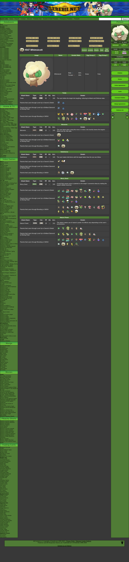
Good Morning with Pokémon (7, 146)
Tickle (22, 98)
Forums (17, 19)
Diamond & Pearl (4, 257)
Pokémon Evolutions (5, 138)
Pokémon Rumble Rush (6, 207)
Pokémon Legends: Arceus (7, 184)
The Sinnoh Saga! (4, 119)
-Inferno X (2, 509)
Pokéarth (76, 19)
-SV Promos (3, 496)
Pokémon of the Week (5, 73)
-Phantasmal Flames (5, 461)
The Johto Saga (4, 115)
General (84, 50)
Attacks (96, 50)
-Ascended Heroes (5, 460)
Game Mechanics (4, 71)
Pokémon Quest (4, 211)
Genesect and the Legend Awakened (6, 401)
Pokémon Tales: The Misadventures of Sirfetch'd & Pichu (7, 153)
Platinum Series (4, 362)
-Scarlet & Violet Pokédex (6, 43)
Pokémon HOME (4, 185)
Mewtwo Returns (4, 381)
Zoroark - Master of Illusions (7, 394)
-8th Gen (2, 77)
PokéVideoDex (4, 145)
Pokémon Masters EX (5, 174)
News (1, 24)
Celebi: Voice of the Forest (6, 382)
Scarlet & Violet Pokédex (50, 19)
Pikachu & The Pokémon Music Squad (8, 442)
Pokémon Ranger (4, 293)
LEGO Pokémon (4, 92)
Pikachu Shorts (9, 419)
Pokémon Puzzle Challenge (7, 307)
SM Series (2, 369)
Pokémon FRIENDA (5, 341)
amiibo (2, 334)
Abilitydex (2, 63)
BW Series (3, 364)
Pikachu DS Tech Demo (6, 296)
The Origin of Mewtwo (5, 375)
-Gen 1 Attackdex (4, 48)
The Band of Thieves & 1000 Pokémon (7, 223)
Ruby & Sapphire (4, 281)
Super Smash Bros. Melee (6, 309)
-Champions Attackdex (5, 59)
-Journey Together (4, 467)
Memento (23, 130)
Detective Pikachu (4, 209)
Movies (9, 372)
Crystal (2, 304)
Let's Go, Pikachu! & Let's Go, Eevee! (7, 202)
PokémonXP (3, 83)
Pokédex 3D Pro (4, 250)
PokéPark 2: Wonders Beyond (7, 246)
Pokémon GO (3, 171)
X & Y (1, 214)
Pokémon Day (3, 90)
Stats (101, 50)
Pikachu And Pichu (5, 423)
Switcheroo (23, 157)
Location (90, 50)
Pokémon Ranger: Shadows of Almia (7, 273)
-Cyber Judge (3, 529)
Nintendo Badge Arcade (6, 235)
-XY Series (3, 486)
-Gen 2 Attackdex (4, 49)
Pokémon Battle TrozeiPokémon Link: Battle (8, 219)
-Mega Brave (3, 510)
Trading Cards (9, 445)
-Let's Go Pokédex (4, 37)
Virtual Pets (3, 333)
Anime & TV (9, 106)
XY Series (2, 367)
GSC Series (3, 356)
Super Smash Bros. (5, 322)
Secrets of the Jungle (5, 413)
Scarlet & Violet (4, 165)
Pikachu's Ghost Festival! (6, 430)
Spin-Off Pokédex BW (5, 67)
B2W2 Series (3, 366)
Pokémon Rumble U (5, 242)
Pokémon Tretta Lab (5, 241)
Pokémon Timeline (4, 80)
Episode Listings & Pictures (7, 108)
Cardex (2, 68)
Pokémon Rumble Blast (6, 247)
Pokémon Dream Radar (6, 240)
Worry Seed (23, 184)
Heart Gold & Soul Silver (6, 260)
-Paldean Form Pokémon (6, 104)
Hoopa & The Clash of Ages (7, 406)
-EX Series (3, 490)
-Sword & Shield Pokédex (6, 38)
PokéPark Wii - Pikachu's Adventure (6, 267)
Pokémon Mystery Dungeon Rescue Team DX (7, 190)
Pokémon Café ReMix (5, 173)
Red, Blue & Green (5, 312)
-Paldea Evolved (4, 481)
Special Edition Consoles (6, 329)
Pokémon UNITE (4, 175)
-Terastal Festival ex (5, 519)
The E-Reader (3, 299)
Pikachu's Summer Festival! (7, 428)
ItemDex (2, 61)
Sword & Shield (4, 181)
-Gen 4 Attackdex (4, 52)
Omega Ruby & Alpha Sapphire (8, 216)
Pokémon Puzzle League (6, 314)
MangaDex (3, 347)
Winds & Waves (4, 163)
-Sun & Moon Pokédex (5, 35)
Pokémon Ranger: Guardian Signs (8, 261)
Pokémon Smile (4, 192)
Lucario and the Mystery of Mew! (8, 387)
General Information (5, 345)
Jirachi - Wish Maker (5, 384)
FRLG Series (3, 358)
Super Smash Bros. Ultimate (7, 212)
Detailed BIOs (3, 349)
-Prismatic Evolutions (5, 468)
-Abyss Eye (3, 504)
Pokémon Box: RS (4, 290)
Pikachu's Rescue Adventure (7, 422)
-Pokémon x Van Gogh (5, 89)
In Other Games (4, 327)
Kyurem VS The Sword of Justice (8, 398)
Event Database (4, 100)
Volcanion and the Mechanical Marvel (7, 408)
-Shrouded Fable (4, 472)
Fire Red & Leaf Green (6, 283)
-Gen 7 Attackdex (4, 56)
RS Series (2, 357)
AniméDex (2, 110)
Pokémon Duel (4, 232)
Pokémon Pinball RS (5, 291)
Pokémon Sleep (4, 176)
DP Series (2, 361)
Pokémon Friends (4, 170)
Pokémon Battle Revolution (7, 269)
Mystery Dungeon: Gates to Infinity (9, 243)
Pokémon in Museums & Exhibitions (6, 87)
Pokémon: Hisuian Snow (6, 139)
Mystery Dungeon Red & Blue (7, 294)
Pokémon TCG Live (5, 197)
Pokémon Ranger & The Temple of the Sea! (9, 389)
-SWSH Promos (4, 497)
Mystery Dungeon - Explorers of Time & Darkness (8, 276)
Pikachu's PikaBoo (4, 424)
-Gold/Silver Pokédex (5, 29)
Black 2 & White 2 (4, 238)
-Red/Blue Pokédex (5, 28)
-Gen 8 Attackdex (4, 57)
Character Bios (4, 111)
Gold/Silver (3, 303)
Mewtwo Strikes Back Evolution (8, 412)
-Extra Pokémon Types (6, 449)
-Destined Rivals (4, 466)
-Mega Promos (4, 495)
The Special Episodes (5, 130)
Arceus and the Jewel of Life (7, 393)
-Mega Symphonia (4, 511)
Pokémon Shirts (4, 94)
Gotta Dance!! (3, 427)
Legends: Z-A (3, 166)
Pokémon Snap (4, 315)
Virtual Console (4, 328)
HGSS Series (3, 363)
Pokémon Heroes (4, 383)
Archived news (4, 25)
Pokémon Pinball (4, 317)
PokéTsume (3, 156)
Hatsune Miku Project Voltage (7, 85)
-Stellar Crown (3, 471)
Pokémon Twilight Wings (6, 136)
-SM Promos (3, 499)
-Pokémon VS (3, 532)
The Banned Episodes (5, 131)
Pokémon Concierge (5, 150)
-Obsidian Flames (4, 480)
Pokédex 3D (3, 248)
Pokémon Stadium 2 (5, 305)
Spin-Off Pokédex (4, 65)
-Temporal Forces (4, 475)
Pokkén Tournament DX (6, 208)
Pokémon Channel (4, 289)
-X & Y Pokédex (4, 34)
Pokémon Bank (4, 217)
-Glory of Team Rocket (5, 515)
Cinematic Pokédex (5, 70)
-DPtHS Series (4, 489)
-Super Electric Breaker (6, 520)
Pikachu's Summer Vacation (7, 421)
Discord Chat (3, 97)
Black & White (3, 237)
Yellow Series (3, 354)
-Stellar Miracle (4, 523)
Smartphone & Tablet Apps (6, 332)
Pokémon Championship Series (8, 82)
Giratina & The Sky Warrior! (7, 392)
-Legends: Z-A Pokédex (6, 44)
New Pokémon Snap (5, 194)
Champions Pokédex (66, 19)
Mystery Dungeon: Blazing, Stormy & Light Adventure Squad (9, 264)
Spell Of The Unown (5, 379)
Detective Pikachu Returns (6, 178)
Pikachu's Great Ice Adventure (7, 433)
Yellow (1, 313)
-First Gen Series (4, 492)
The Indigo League (5, 112)
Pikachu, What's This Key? (7, 440)
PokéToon (2, 141)
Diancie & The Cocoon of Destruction (6, 404)
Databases (9, 22)
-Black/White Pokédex (5, 33)
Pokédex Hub (37, 19)
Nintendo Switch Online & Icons (8, 336)
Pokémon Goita (4, 338)
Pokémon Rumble (4, 262)
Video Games (9, 159)
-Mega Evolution (4, 462)
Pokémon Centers (4, 81)
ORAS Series (3, 368)
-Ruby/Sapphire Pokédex (6, 30)
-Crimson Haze (4, 527)
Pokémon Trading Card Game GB (8, 320)
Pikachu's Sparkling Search (7, 435)
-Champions (3, 75)
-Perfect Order (3, 458)
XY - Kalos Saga (4, 121)
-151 (1, 479)
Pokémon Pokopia (4, 169)
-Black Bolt (3, 463)
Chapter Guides (4, 350)
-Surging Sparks (4, 470)
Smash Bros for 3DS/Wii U (6, 233)
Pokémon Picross (4, 228)
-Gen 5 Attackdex (4, 53)
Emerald (2, 284)
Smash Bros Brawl (4, 279)
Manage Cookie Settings (83, 541)
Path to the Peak (4, 143)
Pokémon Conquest (5, 245)
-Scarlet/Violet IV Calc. (5, 72)
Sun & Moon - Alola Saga (6, 122)
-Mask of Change (4, 525)
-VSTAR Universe (4, 530)
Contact (23, 19)
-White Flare (3, 465)
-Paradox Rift (3, 477)
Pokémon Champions (5, 168)
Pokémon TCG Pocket (5, 179)
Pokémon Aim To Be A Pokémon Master (8, 126)
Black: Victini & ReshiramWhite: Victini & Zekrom (8, 396)
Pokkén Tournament (5, 231)
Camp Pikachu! (4, 426)
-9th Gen (2, 76)
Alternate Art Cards (5, 453)
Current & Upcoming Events (7, 99)
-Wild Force (3, 528)
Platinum (2, 259)
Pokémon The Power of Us (7, 411)
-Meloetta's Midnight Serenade (7, 399)
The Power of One (4, 378)
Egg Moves (107, 49)
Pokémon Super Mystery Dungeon (9, 227)
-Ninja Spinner (3, 505)
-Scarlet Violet (3, 482)
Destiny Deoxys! (4, 386)
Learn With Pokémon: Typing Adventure (7, 252)
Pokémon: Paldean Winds (6, 140)
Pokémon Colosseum (5, 285)
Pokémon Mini (3, 308)
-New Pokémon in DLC (6, 102)
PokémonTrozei (4, 295)
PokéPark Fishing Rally (6, 298)
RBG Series (3, 353)
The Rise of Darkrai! (5, 391)
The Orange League (5, 114)
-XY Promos (3, 500)
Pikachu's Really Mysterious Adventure (7, 437)
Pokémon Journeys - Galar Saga (8, 124)
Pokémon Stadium (4, 319)
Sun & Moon (3, 199)
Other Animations (4, 148)
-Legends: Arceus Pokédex (7, 41)
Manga (9, 343)
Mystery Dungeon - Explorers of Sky (8, 271)
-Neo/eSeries (3, 491)
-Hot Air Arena (3, 516)
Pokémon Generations (5, 135)
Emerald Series (4, 359)
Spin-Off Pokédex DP (5, 66)
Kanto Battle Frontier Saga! (7, 117)
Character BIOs (4, 348)
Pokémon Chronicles (5, 129)
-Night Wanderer (4, 524)
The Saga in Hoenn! (5, 116)
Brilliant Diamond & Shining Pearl (8, 183)
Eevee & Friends (4, 438)
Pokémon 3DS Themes (6, 331)
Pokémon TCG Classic (6, 456)
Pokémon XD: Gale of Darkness (8, 286)
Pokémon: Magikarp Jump (6, 205)
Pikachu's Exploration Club (7, 432)
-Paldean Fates (4, 476)
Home (11, 19)
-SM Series (3, 485)
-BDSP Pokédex (4, 39)
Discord (29, 19)
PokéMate (2, 300)
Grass (87, 74)
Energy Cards (3, 452)
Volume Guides (4, 352)
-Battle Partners (4, 518)
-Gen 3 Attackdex (4, 51)
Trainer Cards (3, 451)
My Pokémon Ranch (5, 277)
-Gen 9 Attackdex (4, 58)
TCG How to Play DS (5, 253)
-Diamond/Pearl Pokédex (6, 32)
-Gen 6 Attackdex (4, 54)
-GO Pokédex (3, 42)
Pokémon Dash (4, 288)
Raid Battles (3, 455)
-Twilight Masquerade (5, 473)
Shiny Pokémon (4, 132)
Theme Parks (3, 95)
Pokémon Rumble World (6, 226)
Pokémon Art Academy (6, 221)
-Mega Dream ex (4, 508)
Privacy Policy (70, 541)
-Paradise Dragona (5, 521)
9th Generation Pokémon (6, 101)
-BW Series (3, 487)
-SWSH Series (3, 484)
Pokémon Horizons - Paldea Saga (8, 127)
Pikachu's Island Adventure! (7, 431)
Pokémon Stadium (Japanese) (7, 318)
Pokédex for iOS (4, 255)
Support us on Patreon (64, 545)
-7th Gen (2, 78)
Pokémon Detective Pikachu (7, 416)
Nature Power (24, 223)
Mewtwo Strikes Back (5, 377)
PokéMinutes (3, 144)
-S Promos (3, 535)
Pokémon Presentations (6, 91)
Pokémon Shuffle (4, 224)
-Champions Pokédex (5, 46)
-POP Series (3, 501)
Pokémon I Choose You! (6, 410)
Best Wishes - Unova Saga (7, 120)
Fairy (99, 74)
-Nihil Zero (2, 506)
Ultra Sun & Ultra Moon (6, 200)
